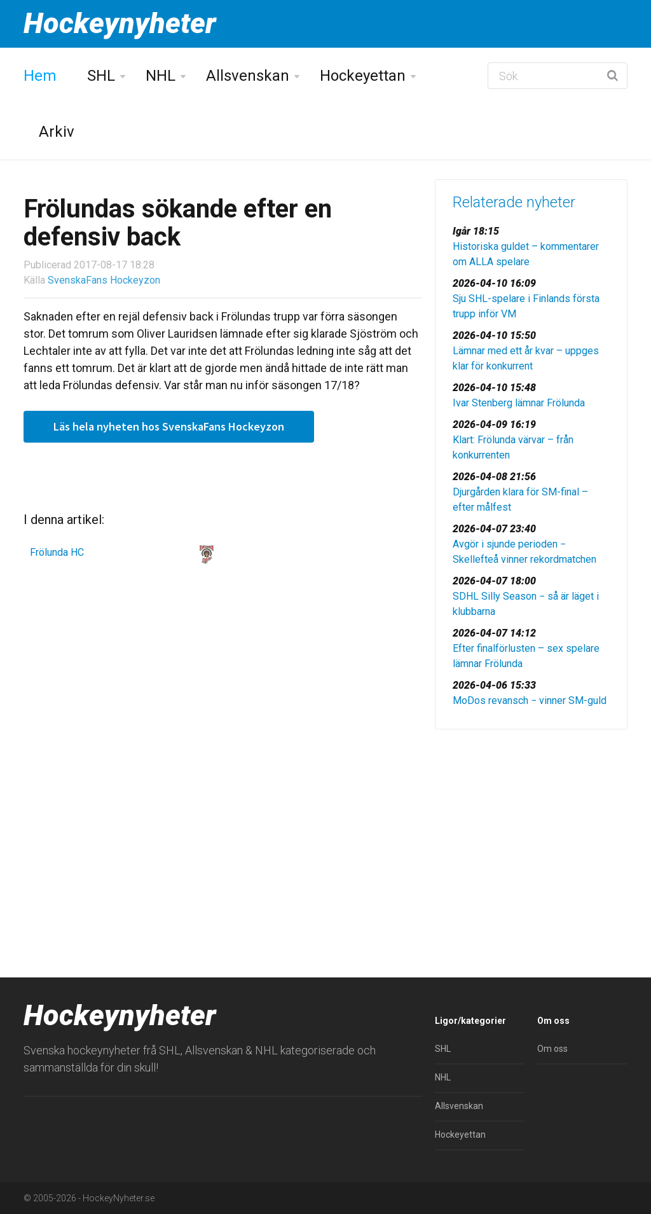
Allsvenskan (247, 76)
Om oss (552, 1049)
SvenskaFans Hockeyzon (104, 280)
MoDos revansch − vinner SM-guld (529, 700)
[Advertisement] (531, 827)
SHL (101, 76)
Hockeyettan (363, 76)
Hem (40, 76)
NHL (160, 76)
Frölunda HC (57, 552)
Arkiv (56, 132)
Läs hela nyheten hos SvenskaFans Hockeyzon (168, 426)
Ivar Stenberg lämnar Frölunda (519, 403)
